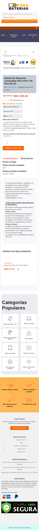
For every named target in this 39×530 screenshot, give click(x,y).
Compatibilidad (10, 158)
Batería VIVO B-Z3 (33, 35)
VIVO (24, 35)
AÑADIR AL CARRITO (13, 148)
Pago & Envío (21, 449)
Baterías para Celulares (13, 35)
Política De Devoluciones (21, 446)
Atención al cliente (19, 428)
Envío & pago (9, 162)
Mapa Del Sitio (21, 451)
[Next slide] (33, 52)
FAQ (21, 443)
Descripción (27, 158)
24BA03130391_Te (13, 87)
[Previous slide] (5, 52)
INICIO (3, 35)
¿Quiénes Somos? (21, 440)
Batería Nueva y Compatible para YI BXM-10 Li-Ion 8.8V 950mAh (20, 472)
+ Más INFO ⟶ (8, 136)
